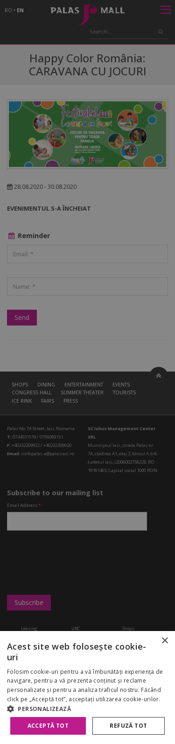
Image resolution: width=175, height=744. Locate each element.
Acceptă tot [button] (48, 726)
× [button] (164, 641)
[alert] (87, 372)
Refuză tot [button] (128, 726)
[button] (87, 708)
